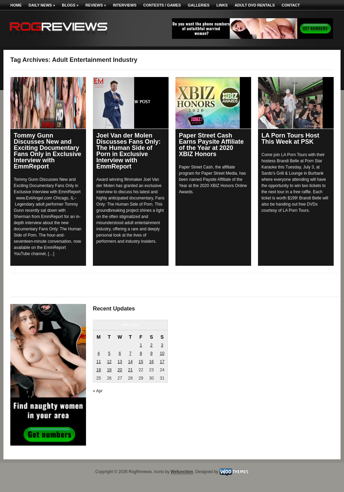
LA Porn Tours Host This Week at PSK (290, 138)
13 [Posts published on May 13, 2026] (120, 361)
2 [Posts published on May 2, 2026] (151, 345)
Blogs (70, 5)
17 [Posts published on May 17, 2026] (162, 361)
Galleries (198, 5)
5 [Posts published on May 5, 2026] (109, 353)
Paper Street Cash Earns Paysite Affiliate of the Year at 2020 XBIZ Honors (211, 144)
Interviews (124, 5)
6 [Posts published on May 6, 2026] (120, 353)
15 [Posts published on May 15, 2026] (141, 361)
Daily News (42, 5)
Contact (291, 5)
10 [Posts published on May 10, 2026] (162, 353)
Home (16, 5)
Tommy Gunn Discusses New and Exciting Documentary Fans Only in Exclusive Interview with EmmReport (47, 151)
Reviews (95, 5)
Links (222, 5)
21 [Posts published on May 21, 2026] (130, 370)
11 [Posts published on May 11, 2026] (98, 361)
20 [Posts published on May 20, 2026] (120, 370)
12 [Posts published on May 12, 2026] (109, 361)
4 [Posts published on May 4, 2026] (98, 353)
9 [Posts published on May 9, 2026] (151, 353)
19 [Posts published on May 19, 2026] (109, 370)
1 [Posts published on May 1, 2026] (141, 345)
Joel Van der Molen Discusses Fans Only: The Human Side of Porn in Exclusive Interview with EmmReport (128, 151)
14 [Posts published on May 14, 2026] (130, 361)
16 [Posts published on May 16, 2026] (151, 361)
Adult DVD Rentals (255, 5)
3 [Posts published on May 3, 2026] (162, 345)
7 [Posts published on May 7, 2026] (130, 353)
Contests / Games (162, 5)
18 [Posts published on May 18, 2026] (98, 370)
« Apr (98, 391)
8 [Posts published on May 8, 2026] (141, 353)
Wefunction (182, 472)
